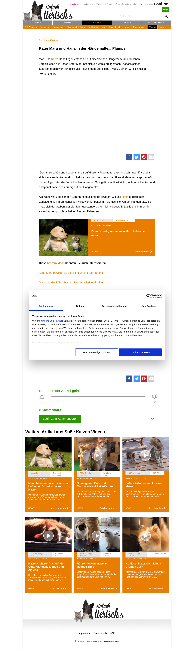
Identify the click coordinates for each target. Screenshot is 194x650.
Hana (125, 196)
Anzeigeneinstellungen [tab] (114, 306)
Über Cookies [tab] (148, 306)
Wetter (99, 4)
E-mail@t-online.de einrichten (129, 4)
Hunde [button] (67, 22)
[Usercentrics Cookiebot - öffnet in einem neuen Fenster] (148, 296)
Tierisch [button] (127, 22)
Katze (54, 59)
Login (165, 9)
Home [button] (38, 22)
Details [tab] (80, 306)
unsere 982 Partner (52, 320)
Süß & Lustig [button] (31, 27)
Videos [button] (152, 27)
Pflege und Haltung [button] (76, 27)
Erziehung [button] (44, 27)
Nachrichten (88, 4)
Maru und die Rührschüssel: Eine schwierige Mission (71, 282)
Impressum (84, 633)
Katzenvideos (56, 263)
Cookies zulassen (140, 352)
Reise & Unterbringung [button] (119, 27)
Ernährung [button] (93, 27)
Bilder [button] (161, 27)
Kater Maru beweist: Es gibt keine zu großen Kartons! (71, 272)
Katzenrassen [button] (139, 27)
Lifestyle (109, 4)
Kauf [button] (103, 27)
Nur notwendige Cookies (96, 352)
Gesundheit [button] (58, 27)
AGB (112, 633)
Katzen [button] (97, 22)
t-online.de (75, 4)
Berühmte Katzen (48, 40)
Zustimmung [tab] (46, 306)
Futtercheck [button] (156, 22)
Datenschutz (100, 633)
